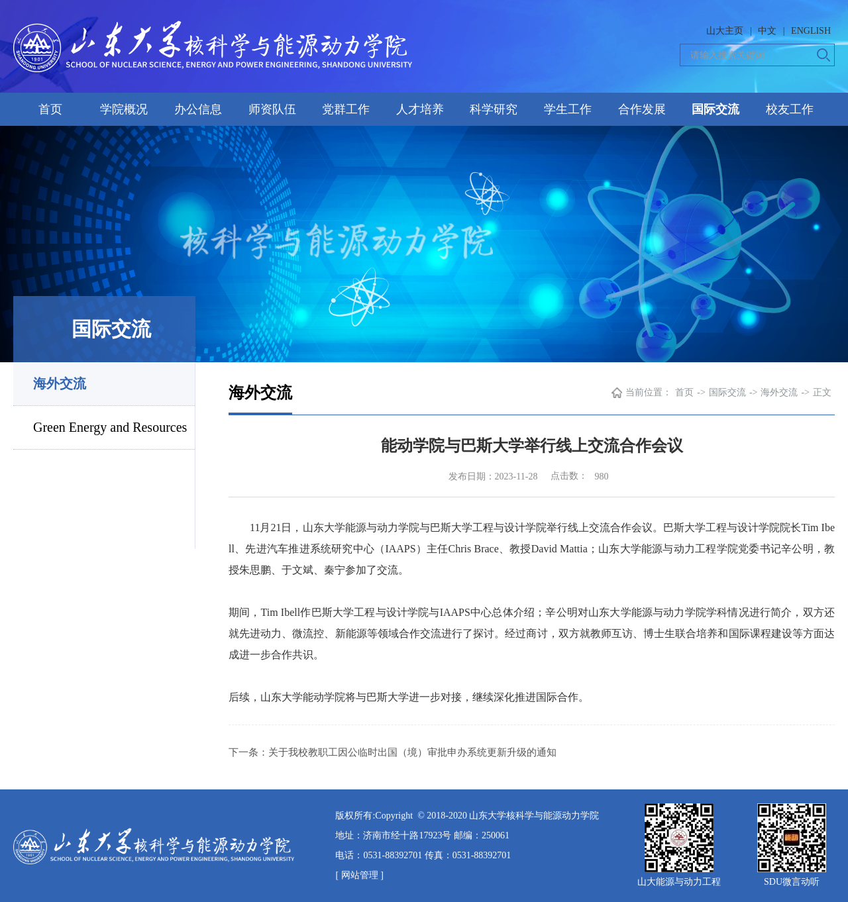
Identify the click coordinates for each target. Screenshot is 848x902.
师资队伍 (272, 109)
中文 (767, 31)
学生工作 (568, 109)
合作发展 (642, 109)
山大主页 (724, 31)
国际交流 (715, 109)
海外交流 (59, 383)
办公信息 (198, 109)
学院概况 (124, 109)
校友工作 (790, 109)
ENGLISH (811, 31)
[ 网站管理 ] (359, 875)
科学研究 (493, 109)
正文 (822, 392)
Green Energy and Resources (110, 427)
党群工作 (346, 109)
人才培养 (420, 109)
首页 (50, 109)
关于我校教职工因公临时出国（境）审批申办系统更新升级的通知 (412, 752)
